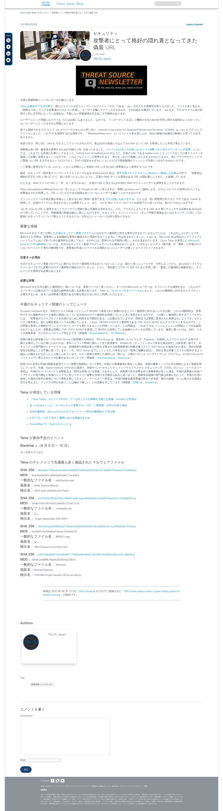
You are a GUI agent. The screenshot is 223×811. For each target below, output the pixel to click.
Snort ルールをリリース (125, 291)
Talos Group (86, 591)
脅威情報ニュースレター (42, 684)
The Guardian (105, 358)
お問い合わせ (45, 786)
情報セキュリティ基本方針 (108, 786)
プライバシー (124, 786)
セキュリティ (44, 13)
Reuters (149, 382)
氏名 (23, 760)
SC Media (116, 333)
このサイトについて (71, 786)
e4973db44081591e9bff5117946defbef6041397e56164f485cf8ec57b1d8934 (85, 554)
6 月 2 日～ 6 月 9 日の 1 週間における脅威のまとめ (60, 418)
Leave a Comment (194, 24)
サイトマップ (84, 786)
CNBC (136, 382)
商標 (145, 786)
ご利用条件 (94, 786)
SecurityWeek (97, 333)
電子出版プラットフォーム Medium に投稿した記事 (146, 173)
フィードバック (56, 786)
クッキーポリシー (136, 786)
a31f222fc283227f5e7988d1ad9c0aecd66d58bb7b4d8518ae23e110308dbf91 (85, 498)
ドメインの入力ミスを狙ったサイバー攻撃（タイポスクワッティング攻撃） (149, 149)
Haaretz (122, 358)
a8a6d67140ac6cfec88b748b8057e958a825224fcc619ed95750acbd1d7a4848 (86, 470)
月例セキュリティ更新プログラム (74, 233)
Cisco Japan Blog (28, 13)
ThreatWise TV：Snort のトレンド (49, 424)
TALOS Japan (102, 58)
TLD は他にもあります (118, 199)
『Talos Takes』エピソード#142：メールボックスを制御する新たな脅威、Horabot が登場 (82, 399)
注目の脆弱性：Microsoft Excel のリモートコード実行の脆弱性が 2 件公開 (72, 411)
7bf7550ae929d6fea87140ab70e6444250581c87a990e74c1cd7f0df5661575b (85, 526)
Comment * (27, 716)
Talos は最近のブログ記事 (35, 106)
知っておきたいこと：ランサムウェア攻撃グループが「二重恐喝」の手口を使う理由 (78, 405)
